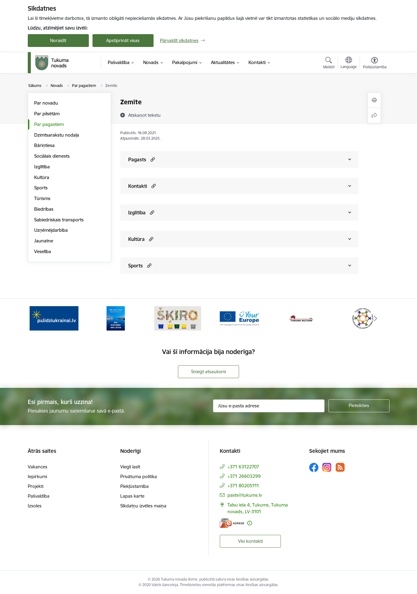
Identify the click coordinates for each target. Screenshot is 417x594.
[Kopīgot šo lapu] (374, 115)
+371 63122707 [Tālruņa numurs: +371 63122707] (243, 467)
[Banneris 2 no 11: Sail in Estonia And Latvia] (116, 318)
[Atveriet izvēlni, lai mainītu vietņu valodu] (349, 63)
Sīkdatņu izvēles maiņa (143, 506)
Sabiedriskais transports (59, 220)
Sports (41, 188)
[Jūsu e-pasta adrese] (269, 405)
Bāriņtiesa (44, 145)
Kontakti (137, 186)
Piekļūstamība (134, 486)
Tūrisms (42, 198)
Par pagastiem (49, 124)
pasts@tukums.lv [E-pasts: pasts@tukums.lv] (244, 495)
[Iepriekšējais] (41, 318)
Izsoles (35, 506)
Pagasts (137, 159)
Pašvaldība (38, 496)
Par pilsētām (47, 113)
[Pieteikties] (359, 405)
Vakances (37, 467)
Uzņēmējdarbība (51, 230)
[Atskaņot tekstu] (144, 115)
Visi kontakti (250, 541)
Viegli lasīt (130, 467)
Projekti (35, 486)
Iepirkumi (37, 476)
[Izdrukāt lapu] (374, 100)
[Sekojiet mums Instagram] (327, 467)
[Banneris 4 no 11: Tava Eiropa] (239, 318)
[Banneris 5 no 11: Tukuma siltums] (301, 318)
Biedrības (43, 209)
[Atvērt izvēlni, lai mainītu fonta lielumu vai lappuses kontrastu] (375, 63)
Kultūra (41, 177)
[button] (152, 159)
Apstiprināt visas (123, 40)
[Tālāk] (375, 318)
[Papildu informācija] (249, 523)
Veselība (42, 251)
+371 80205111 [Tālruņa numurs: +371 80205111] (243, 485)
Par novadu (46, 103)
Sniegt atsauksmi (208, 371)
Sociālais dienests (52, 156)
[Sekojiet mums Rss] (340, 467)
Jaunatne (43, 241)
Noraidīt (58, 40)
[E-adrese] (232, 523)
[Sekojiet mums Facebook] (313, 467)
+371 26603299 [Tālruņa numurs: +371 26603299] (244, 476)
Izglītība (42, 167)
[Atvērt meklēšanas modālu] (329, 63)
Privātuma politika (138, 476)
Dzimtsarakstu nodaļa (56, 135)
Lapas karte (132, 496)
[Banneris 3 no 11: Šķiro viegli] (177, 318)
